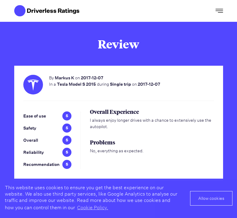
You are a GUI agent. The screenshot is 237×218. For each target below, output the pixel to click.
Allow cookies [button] (211, 198)
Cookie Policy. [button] (92, 207)
